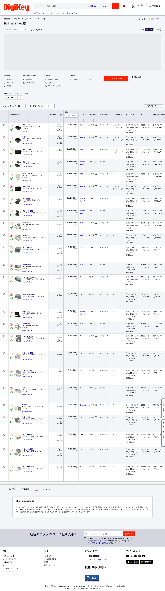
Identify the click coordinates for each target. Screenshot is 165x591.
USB (81, 174)
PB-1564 (26, 125)
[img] (16, 7)
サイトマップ (7, 565)
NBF (81, 434)
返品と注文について (51, 565)
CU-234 (25, 405)
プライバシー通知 (99, 543)
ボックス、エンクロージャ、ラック (26, 19)
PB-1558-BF (27, 150)
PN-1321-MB (27, 353)
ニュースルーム (8, 571)
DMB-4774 (26, 323)
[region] (82, 585)
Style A (82, 125)
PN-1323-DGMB (29, 294)
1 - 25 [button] (12, 106)
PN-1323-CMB (28, 467)
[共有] (158, 19)
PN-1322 (26, 417)
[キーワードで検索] (14, 29)
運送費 (46, 562)
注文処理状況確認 (50, 559)
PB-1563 (26, 137)
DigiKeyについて (8, 556)
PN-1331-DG (28, 248)
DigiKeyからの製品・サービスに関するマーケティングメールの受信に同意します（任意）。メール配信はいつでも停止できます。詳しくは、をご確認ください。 (111, 541)
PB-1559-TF (27, 186)
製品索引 (7, 19)
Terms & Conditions (46, 588)
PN (81, 247)
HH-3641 (26, 198)
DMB (81, 223)
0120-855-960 (92, 556)
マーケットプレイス (9, 559)
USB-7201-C (27, 174)
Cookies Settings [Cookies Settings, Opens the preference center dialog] (126, 585)
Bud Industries (27, 131)
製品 (36, 13)
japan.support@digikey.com (97, 560)
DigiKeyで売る (8, 562)
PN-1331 (26, 387)
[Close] (161, 585)
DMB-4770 (26, 223)
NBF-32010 (27, 435)
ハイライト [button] (41, 106)
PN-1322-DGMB (29, 277)
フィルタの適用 (116, 78)
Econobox (83, 405)
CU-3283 (26, 311)
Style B (82, 186)
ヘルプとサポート (50, 556)
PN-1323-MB (27, 449)
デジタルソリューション (11, 568)
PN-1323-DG (28, 336)
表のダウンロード (153, 106)
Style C (82, 149)
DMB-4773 (26, 264)
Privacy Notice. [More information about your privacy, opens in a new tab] (62, 588)
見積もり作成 (72, 13)
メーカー (46, 13)
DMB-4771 (27, 235)
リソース (58, 13)
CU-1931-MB (28, 211)
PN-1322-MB (27, 370)
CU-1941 (26, 162)
